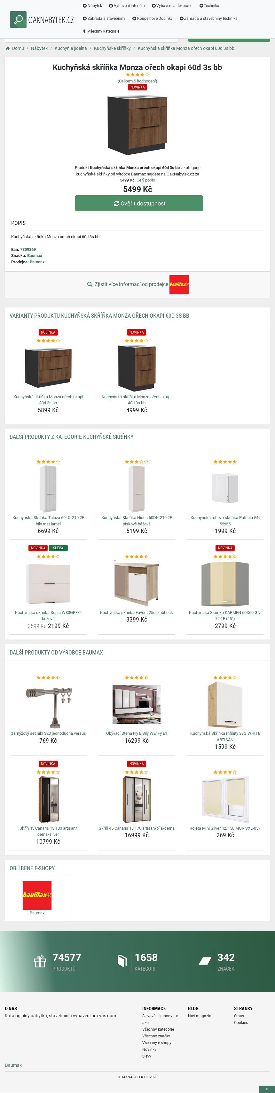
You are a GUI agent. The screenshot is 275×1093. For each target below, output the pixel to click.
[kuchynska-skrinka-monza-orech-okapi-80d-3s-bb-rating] (48, 341)
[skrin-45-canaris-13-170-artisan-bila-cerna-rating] (136, 772)
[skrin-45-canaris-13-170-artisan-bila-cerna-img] (136, 800)
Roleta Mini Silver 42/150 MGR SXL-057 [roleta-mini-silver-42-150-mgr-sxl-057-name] (225, 828)
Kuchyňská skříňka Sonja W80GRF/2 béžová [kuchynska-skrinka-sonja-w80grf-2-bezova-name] (48, 615)
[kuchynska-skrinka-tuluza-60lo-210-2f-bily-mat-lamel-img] (48, 489)
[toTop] (267, 1089)
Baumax (34, 255)
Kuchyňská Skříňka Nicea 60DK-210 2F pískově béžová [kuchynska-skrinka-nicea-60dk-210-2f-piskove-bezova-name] (136, 520)
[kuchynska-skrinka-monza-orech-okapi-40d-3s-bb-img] (136, 368)
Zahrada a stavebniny (103, 18)
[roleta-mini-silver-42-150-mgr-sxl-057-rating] (225, 772)
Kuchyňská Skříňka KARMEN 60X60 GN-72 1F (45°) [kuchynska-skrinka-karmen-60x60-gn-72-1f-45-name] (225, 615)
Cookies (241, 1022)
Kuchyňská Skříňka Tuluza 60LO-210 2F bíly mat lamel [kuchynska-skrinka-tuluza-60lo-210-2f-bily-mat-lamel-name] (48, 520)
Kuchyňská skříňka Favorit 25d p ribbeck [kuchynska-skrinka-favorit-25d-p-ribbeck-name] (136, 612)
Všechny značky (156, 1036)
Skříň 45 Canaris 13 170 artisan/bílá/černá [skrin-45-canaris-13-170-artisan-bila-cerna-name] (137, 828)
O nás (239, 1016)
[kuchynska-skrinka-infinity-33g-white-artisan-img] (225, 705)
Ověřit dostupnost (139, 203)
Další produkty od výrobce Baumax (56, 652)
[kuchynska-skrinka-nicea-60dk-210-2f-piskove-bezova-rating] (136, 462)
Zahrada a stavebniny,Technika (208, 18)
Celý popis (146, 180)
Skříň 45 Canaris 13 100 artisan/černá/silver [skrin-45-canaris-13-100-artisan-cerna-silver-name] (48, 831)
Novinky (149, 1049)
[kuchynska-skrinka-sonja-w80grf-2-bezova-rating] (48, 557)
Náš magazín (199, 1016)
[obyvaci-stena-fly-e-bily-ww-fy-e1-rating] (136, 678)
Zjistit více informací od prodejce (137, 284)
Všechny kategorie (100, 31)
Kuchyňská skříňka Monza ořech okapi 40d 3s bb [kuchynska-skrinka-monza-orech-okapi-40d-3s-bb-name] (136, 400)
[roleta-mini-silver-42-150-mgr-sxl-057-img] (225, 800)
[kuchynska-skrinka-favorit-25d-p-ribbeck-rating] (136, 557)
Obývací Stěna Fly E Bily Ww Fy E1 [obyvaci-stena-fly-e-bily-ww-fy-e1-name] (136, 733)
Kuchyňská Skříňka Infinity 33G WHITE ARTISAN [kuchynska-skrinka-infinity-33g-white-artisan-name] (225, 736)
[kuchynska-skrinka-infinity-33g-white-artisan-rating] (225, 678)
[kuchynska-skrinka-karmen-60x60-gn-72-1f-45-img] (225, 584)
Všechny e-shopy (156, 1043)
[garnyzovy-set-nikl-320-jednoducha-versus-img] (48, 705)
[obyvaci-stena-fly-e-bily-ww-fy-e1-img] (136, 705)
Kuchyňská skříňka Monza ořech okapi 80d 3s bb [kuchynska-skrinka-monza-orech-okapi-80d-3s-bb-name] (48, 400)
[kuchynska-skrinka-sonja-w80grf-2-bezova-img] (48, 584)
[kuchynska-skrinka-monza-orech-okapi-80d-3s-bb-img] (48, 368)
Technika (209, 6)
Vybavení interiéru (126, 6)
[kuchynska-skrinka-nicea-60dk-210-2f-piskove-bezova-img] (136, 489)
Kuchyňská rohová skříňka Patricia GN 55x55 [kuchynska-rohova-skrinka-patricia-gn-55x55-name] (225, 520)
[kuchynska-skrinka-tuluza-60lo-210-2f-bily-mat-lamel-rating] (48, 462)
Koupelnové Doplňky (152, 18)
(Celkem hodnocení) (137, 81)
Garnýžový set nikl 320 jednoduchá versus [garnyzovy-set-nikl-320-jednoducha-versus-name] (48, 733)
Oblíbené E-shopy (32, 868)
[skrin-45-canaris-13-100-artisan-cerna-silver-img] (48, 800)
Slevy (146, 1056)
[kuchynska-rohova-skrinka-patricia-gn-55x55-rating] (225, 462)
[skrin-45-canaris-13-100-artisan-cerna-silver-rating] (48, 772)
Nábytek (92, 6)
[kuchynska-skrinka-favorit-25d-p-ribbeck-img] (136, 584)
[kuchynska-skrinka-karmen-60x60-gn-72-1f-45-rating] (225, 557)
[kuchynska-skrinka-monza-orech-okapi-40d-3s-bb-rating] (136, 341)
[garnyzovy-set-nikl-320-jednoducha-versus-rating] (48, 678)
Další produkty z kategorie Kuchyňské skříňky (71, 436)
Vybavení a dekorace (171, 6)
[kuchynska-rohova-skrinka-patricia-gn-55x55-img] (225, 489)
